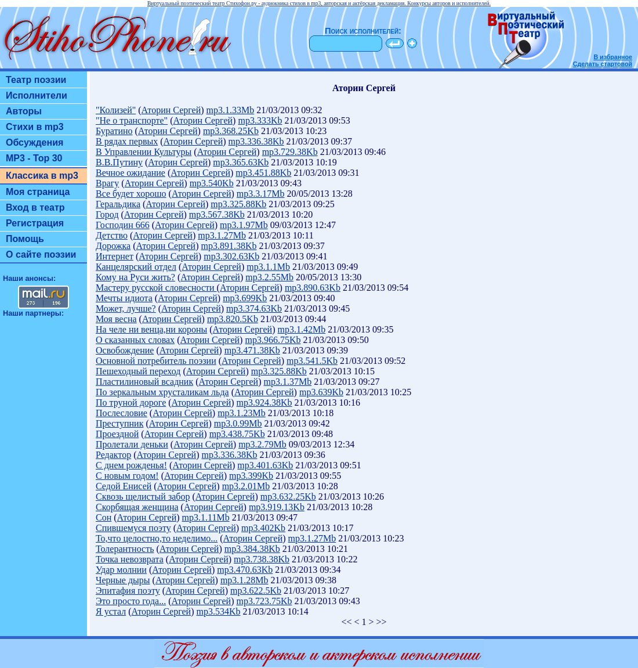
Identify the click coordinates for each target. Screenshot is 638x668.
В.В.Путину (119, 162)
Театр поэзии (36, 80)
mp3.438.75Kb (237, 434)
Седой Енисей (123, 486)
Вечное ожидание (130, 173)
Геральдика (118, 204)
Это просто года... (131, 601)
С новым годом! (127, 476)
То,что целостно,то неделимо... (156, 538)
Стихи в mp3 (35, 127)
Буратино (114, 131)
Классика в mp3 (42, 175)
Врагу (107, 183)
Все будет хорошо (131, 193)
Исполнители (36, 95)
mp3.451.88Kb (263, 173)
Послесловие (121, 413)
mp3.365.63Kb (241, 162)
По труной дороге (131, 402)
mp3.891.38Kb (229, 246)
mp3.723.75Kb (264, 601)
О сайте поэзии (41, 254)
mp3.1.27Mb (222, 235)
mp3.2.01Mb (246, 486)
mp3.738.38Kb (261, 559)
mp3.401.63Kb (265, 465)
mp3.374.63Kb (254, 308)
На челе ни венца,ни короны (151, 329)
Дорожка (113, 246)
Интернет (114, 256)
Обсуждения (34, 142)
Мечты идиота (124, 298)
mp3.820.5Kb (232, 319)
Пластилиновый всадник (144, 382)
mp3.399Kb (251, 476)
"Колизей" (116, 110)
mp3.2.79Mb (262, 444)
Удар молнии (121, 570)
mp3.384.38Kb (252, 549)
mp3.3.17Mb (261, 193)
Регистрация (35, 223)
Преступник (119, 423)
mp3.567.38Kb (217, 214)
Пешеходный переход (138, 371)
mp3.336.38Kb (256, 141)
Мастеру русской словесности (156, 288)
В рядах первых (127, 141)
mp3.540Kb (212, 183)
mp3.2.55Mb (269, 277)
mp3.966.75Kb (272, 340)
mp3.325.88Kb (238, 204)
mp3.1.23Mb (241, 413)
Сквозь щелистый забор (143, 496)
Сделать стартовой (602, 63)
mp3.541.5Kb (312, 361)
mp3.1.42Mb (302, 329)
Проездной (117, 434)
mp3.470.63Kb (245, 570)
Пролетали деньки (132, 444)
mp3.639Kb (321, 392)
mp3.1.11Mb (206, 517)
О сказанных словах (135, 340)
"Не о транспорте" (132, 120)
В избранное (612, 56)
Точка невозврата (130, 559)
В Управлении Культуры (143, 152)
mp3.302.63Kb (231, 256)
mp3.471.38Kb (252, 350)
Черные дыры (123, 580)
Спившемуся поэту (133, 528)
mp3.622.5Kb (255, 590)
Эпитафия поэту (128, 590)
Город (107, 214)
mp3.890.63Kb (312, 288)
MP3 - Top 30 (34, 158)
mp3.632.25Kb (288, 496)
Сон (103, 517)
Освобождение (125, 350)
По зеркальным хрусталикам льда (162, 392)
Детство (112, 235)
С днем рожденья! (131, 465)
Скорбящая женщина (137, 507)
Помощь (25, 239)
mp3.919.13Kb (276, 507)
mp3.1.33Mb (230, 110)
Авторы (24, 111)
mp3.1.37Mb (287, 382)
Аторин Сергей (171, 110)
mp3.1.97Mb (244, 225)
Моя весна (116, 319)
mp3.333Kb (260, 120)
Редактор (113, 455)
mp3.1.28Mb (244, 580)
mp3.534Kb (219, 611)
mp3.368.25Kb (231, 131)
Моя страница (38, 192)
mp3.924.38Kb (264, 402)
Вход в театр (35, 207)
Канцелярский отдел (136, 267)
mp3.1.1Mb (268, 267)
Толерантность (125, 549)
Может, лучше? (126, 308)
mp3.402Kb (263, 528)
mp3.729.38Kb (290, 152)
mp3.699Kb (245, 298)
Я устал (111, 611)
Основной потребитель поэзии (156, 361)
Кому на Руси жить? (135, 277)
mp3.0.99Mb (238, 423)
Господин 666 (123, 225)
